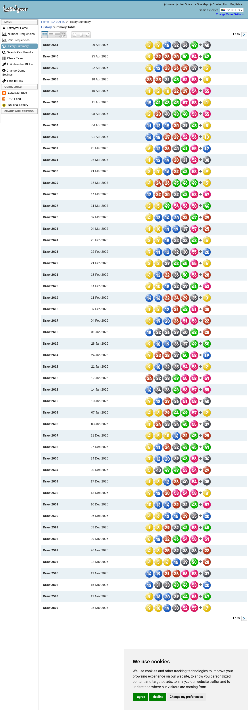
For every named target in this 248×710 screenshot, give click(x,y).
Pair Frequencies (15, 40)
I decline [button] (157, 697)
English (236, 4)
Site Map (201, 4)
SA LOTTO (231, 10)
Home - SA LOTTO (53, 21)
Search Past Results (17, 52)
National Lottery (15, 105)
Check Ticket (12, 58)
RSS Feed (11, 99)
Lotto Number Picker (17, 64)
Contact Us (218, 4)
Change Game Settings (230, 14)
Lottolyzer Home (15, 28)
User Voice (184, 4)
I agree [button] (140, 697)
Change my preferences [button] (186, 697)
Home (169, 4)
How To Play (12, 80)
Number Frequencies (18, 34)
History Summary (15, 46)
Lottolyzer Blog (14, 93)
